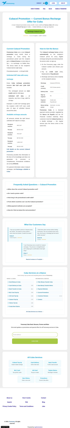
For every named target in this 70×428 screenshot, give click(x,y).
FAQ (44, 9)
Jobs (43, 406)
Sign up (63, 3)
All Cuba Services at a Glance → (35, 311)
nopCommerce (38, 427)
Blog (50, 9)
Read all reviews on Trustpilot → (35, 259)
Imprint (9, 402)
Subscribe (35, 341)
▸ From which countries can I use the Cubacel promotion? (25, 201)
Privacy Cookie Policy (9, 406)
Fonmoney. (12, 421)
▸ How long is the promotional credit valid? (20, 197)
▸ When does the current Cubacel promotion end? (22, 189)
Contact (39, 3)
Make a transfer (60, 9)
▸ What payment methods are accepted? (19, 206)
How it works (35, 9)
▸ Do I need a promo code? (15, 193)
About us (9, 398)
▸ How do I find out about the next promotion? (21, 210)
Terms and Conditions (26, 406)
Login (53, 3)
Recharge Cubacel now (35, 31)
